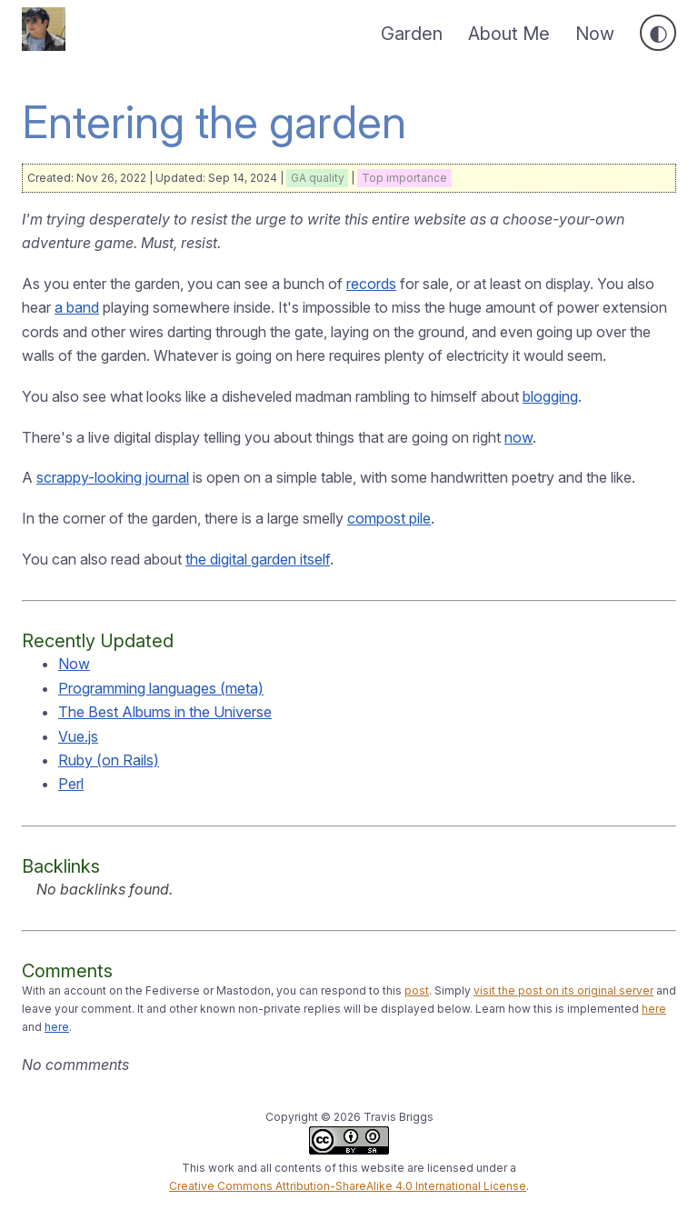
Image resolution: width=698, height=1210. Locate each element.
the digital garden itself (257, 559)
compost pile (389, 518)
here (654, 1008)
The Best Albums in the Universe (165, 712)
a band (77, 307)
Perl (71, 784)
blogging (550, 396)
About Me (509, 34)
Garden (412, 34)
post (416, 990)
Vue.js (78, 736)
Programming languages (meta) (161, 688)
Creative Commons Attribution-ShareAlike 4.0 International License (347, 1186)
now (518, 437)
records (371, 284)
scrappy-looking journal (112, 477)
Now (594, 34)
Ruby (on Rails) (108, 760)
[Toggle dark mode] (658, 33)
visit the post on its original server (563, 990)
